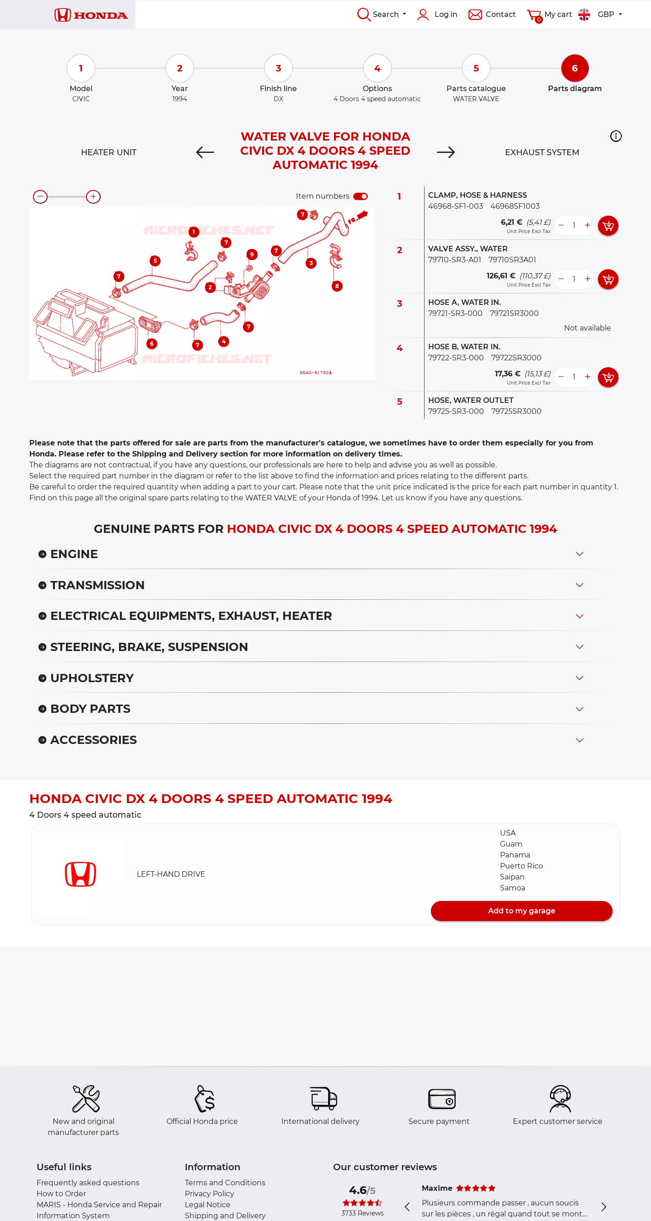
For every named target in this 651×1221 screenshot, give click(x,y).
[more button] (587, 226)
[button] (616, 136)
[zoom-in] (93, 197)
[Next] (446, 152)
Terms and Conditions (225, 1182)
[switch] (360, 196)
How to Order (61, 1193)
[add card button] (608, 226)
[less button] (561, 226)
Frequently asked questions (88, 1182)
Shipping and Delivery (225, 1215)
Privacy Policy (209, 1193)
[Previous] (205, 152)
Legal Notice (208, 1204)
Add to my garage (521, 910)
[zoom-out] (40, 197)
